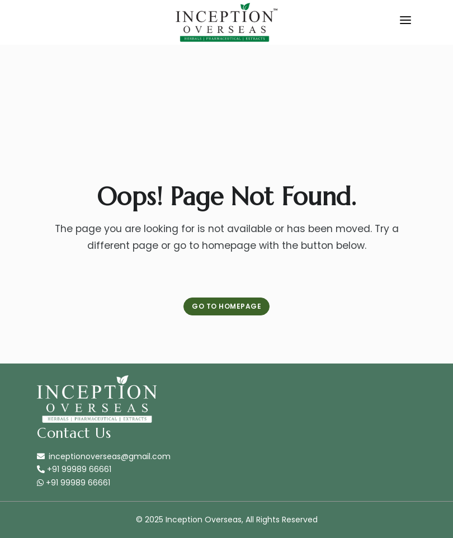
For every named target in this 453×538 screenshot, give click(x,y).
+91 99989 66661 (74, 469)
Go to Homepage (226, 306)
